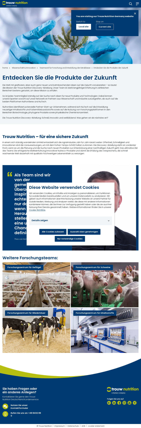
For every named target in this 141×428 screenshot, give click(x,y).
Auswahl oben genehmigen (84, 231)
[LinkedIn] (114, 403)
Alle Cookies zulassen (53, 231)
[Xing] (135, 403)
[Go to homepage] (15, 4)
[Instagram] (124, 403)
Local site (84, 26)
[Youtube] (129, 403)
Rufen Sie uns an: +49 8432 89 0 (26, 414)
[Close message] (135, 13)
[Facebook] (119, 403)
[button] (130, 4)
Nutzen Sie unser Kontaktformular (19, 406)
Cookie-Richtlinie (37, 210)
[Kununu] (109, 403)
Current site (105, 26)
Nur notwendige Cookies (69, 238)
